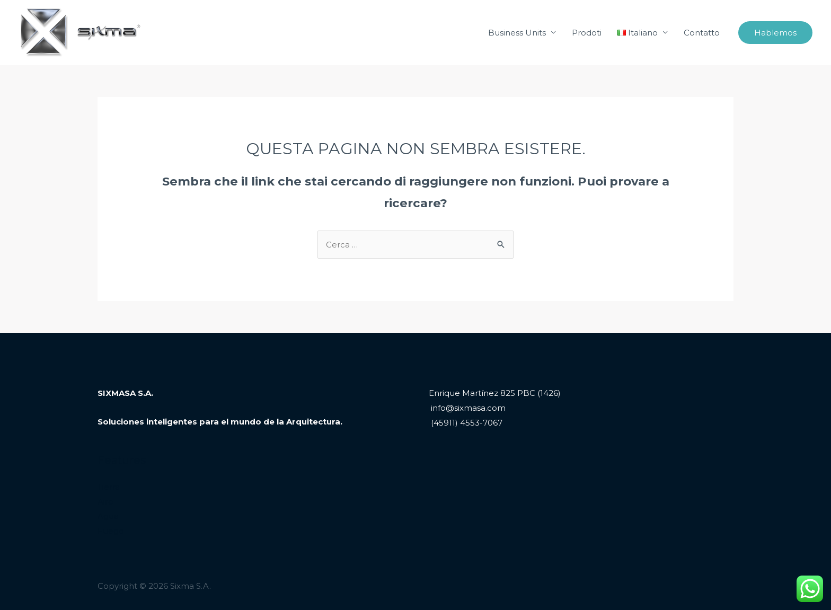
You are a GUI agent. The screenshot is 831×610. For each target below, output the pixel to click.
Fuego (111, 531)
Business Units (517, 33)
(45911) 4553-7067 (465, 423)
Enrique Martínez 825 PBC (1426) (495, 393)
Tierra (109, 487)
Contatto (702, 33)
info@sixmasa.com (467, 408)
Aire (105, 502)
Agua (108, 516)
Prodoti (587, 33)
